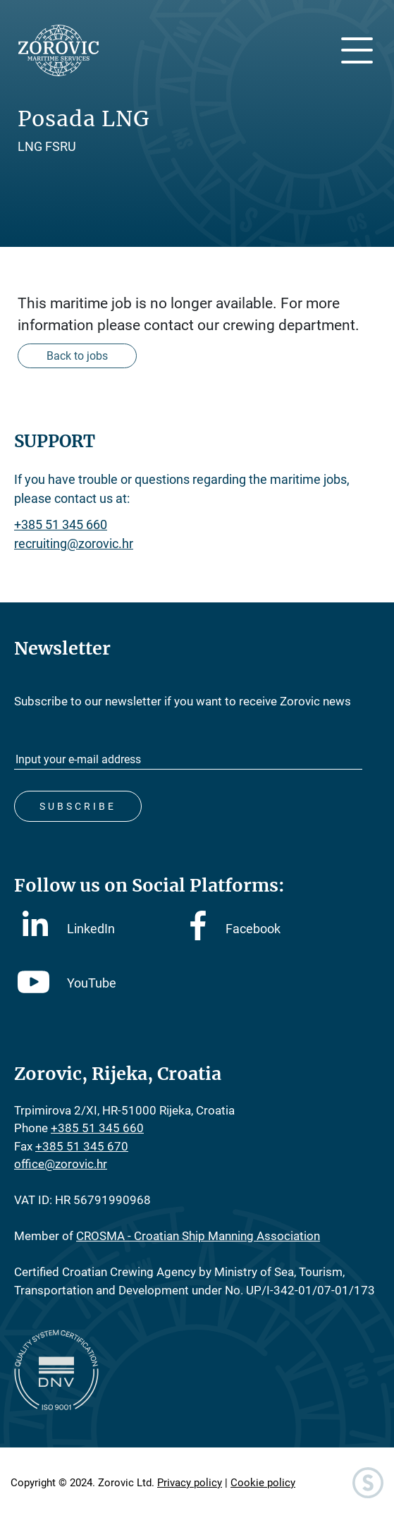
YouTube (67, 982)
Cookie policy (262, 1482)
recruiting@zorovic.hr (73, 543)
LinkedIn (69, 927)
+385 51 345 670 (81, 1146)
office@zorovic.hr (60, 1164)
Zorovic (58, 50)
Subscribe (77, 806)
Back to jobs (77, 356)
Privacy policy (189, 1482)
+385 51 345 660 (60, 524)
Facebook (235, 928)
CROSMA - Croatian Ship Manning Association (198, 1236)
